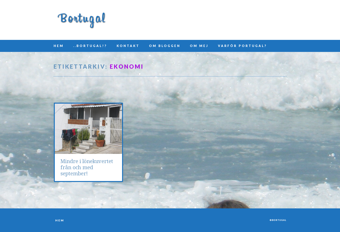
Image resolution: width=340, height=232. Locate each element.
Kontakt (128, 46)
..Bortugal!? (90, 46)
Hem (59, 46)
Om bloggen (164, 46)
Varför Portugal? (242, 46)
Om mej (199, 46)
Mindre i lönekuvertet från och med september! (86, 167)
